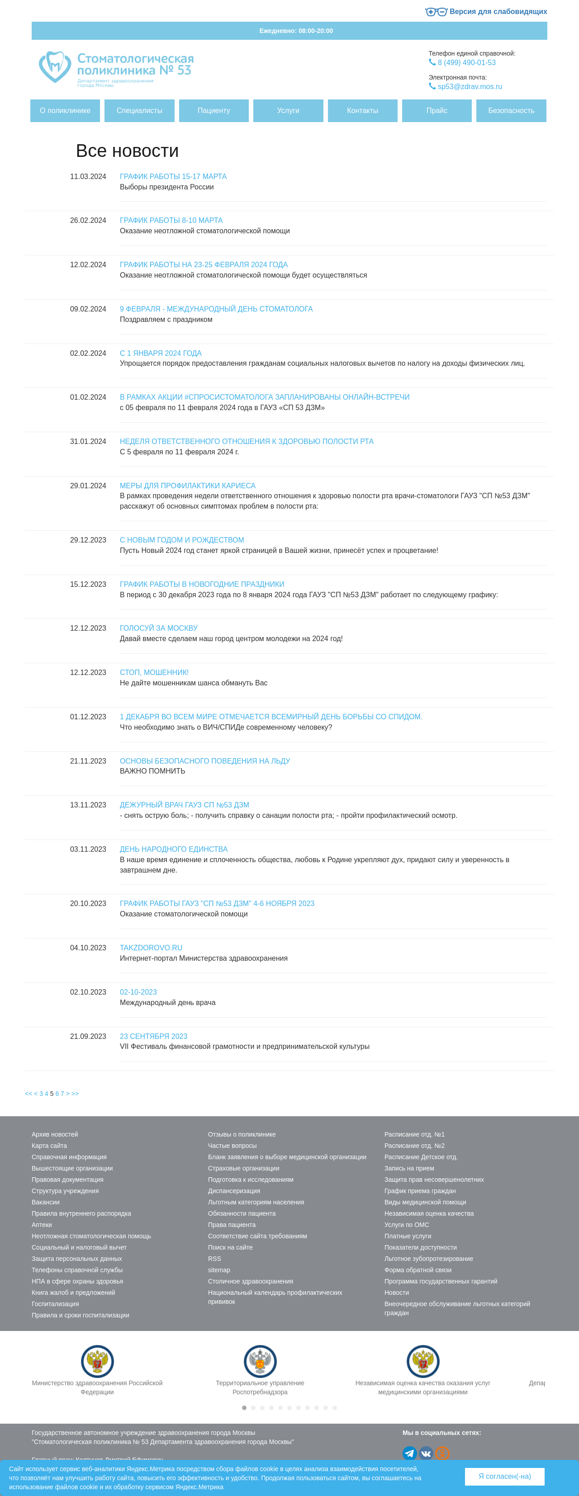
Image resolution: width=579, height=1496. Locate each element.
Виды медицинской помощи (425, 1202)
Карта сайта (49, 1145)
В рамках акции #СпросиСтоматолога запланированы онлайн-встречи (265, 397)
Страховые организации (243, 1168)
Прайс (437, 110)
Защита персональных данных (77, 1258)
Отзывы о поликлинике (242, 1134)
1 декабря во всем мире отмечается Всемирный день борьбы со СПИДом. (271, 717)
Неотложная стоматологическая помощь (91, 1236)
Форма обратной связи (417, 1270)
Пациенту (214, 110)
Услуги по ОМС (406, 1224)
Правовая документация (68, 1179)
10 (325, 1408)
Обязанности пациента (242, 1213)
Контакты (362, 110)
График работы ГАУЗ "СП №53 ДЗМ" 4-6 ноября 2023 (217, 903)
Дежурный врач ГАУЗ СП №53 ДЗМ (184, 805)
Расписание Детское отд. (421, 1157)
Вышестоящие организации (72, 1168)
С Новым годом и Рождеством (182, 540)
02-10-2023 (138, 992)
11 (334, 1408)
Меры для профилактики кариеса (188, 486)
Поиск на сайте (230, 1247)
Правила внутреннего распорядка (81, 1213)
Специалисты (139, 110)
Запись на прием (409, 1168)
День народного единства (174, 849)
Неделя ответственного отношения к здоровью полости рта (247, 441)
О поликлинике (65, 110)
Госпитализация (55, 1303)
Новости (396, 1292)
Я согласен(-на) (505, 1476)
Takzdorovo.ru (151, 948)
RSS (214, 1258)
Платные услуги (408, 1236)
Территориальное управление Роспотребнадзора (260, 1387)
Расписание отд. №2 (414, 1145)
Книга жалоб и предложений (73, 1292)
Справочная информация (69, 1157)
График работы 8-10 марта (171, 220)
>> (75, 1093)
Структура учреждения (65, 1190)
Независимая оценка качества (429, 1213)
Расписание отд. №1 (414, 1134)
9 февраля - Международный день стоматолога (216, 309)
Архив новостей (55, 1134)
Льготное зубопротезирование (428, 1258)
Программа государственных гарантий (441, 1281)
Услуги (288, 110)
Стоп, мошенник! (154, 672)
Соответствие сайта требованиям (257, 1236)
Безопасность (512, 110)
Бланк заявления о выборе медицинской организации (287, 1157)
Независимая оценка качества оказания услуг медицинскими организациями (423, 1387)
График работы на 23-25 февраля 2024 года (204, 265)
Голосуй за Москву (159, 628)
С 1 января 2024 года (161, 353)
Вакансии (46, 1202)
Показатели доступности (420, 1247)
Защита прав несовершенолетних (434, 1179)
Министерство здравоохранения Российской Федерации (97, 1387)
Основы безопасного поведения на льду (205, 761)
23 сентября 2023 (153, 1036)
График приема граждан (420, 1190)
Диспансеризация (234, 1190)
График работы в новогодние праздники (202, 584)
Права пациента (232, 1224)
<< (28, 1093)
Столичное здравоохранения (250, 1281)
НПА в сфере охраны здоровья (77, 1281)
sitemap (219, 1270)
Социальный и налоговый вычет (79, 1247)
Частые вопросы (232, 1145)
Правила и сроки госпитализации (80, 1315)
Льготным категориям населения (256, 1202)
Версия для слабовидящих (486, 11)
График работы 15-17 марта (173, 176)
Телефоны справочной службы (77, 1270)
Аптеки (42, 1224)
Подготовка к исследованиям (251, 1179)
